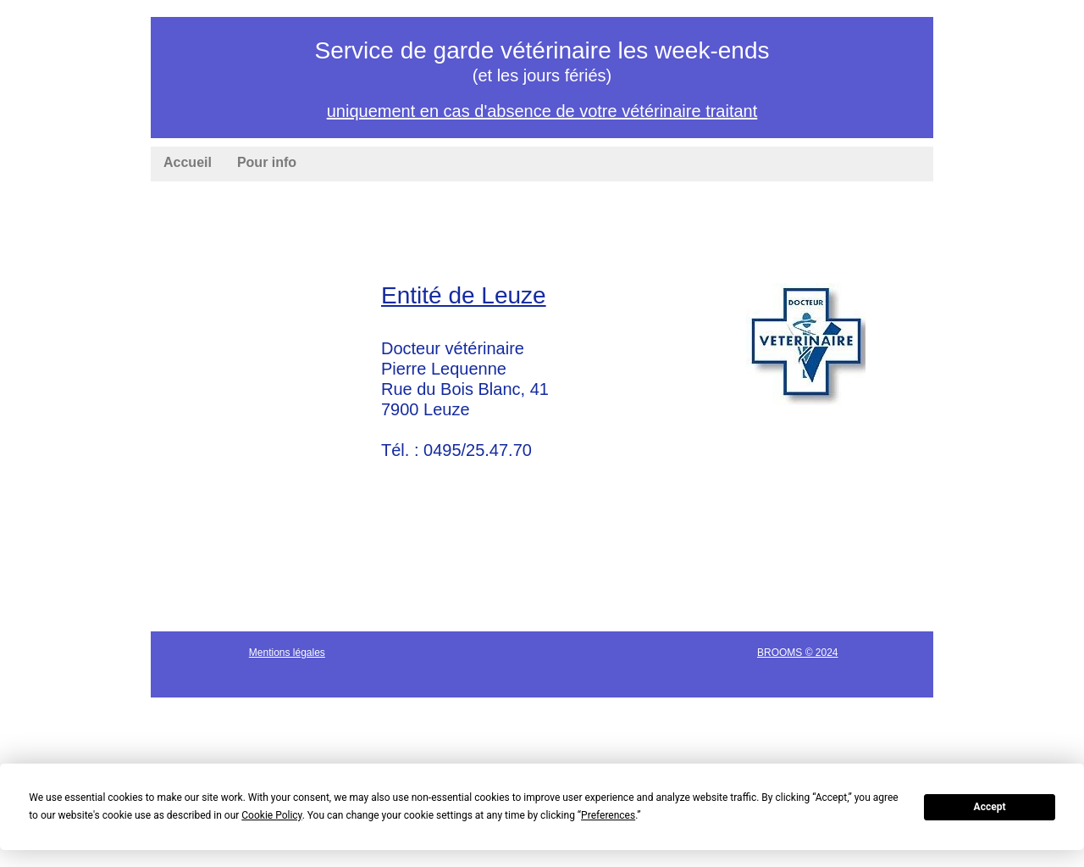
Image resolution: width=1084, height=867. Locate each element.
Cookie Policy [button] (271, 815)
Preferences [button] (608, 815)
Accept (990, 807)
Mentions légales (287, 653)
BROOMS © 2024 (797, 653)
